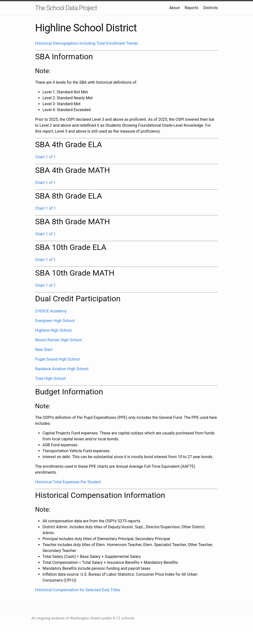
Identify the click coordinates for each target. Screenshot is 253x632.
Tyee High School (50, 378)
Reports (191, 7)
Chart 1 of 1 (45, 157)
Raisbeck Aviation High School (61, 369)
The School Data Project (66, 8)
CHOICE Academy (50, 311)
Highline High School (53, 330)
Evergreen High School (55, 320)
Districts (210, 7)
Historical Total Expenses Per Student (68, 482)
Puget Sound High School (57, 359)
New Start (43, 349)
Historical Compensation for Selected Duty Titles (77, 590)
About (174, 7)
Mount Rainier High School (58, 340)
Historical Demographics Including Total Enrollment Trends (86, 43)
